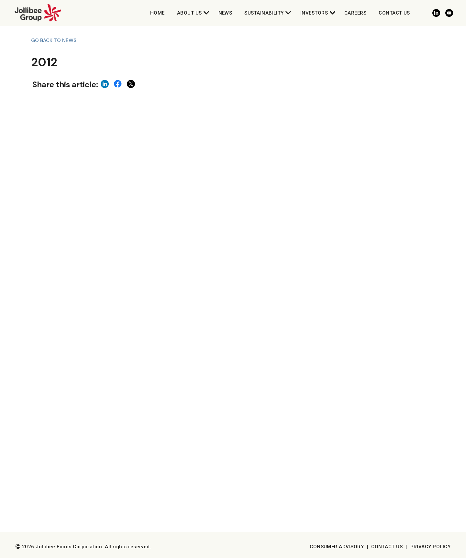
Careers (355, 13)
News (225, 13)
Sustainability (263, 13)
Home (157, 13)
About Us (189, 13)
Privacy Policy (430, 547)
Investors (314, 13)
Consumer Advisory (337, 547)
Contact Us (394, 13)
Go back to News (53, 40)
